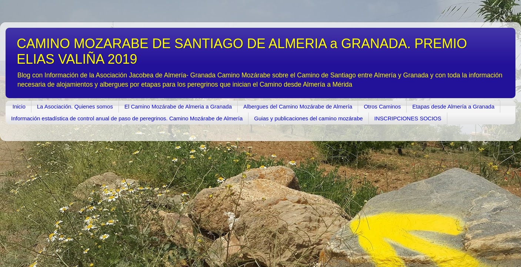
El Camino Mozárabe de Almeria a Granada (178, 106)
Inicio (19, 106)
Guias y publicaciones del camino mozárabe (308, 118)
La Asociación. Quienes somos (75, 106)
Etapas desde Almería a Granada (453, 106)
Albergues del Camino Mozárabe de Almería (297, 106)
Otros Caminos (382, 106)
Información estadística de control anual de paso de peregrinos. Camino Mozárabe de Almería (127, 118)
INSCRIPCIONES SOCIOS (407, 118)
